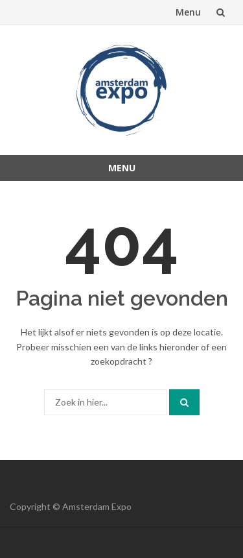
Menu (188, 12)
